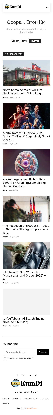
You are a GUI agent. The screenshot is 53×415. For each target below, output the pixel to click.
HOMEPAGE (35, 41)
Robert (5, 97)
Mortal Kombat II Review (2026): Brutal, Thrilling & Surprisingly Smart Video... (26, 136)
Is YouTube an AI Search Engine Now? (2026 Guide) (23, 320)
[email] (20, 352)
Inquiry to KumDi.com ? (26, 392)
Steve (5, 190)
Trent (5, 144)
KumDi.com (31, 408)
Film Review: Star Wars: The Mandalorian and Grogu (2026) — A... (24, 275)
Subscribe (43, 352)
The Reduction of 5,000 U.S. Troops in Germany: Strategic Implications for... (26, 229)
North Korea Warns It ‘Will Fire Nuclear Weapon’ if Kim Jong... (23, 91)
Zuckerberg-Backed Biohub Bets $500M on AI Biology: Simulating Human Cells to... (24, 183)
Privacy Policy (28, 358)
